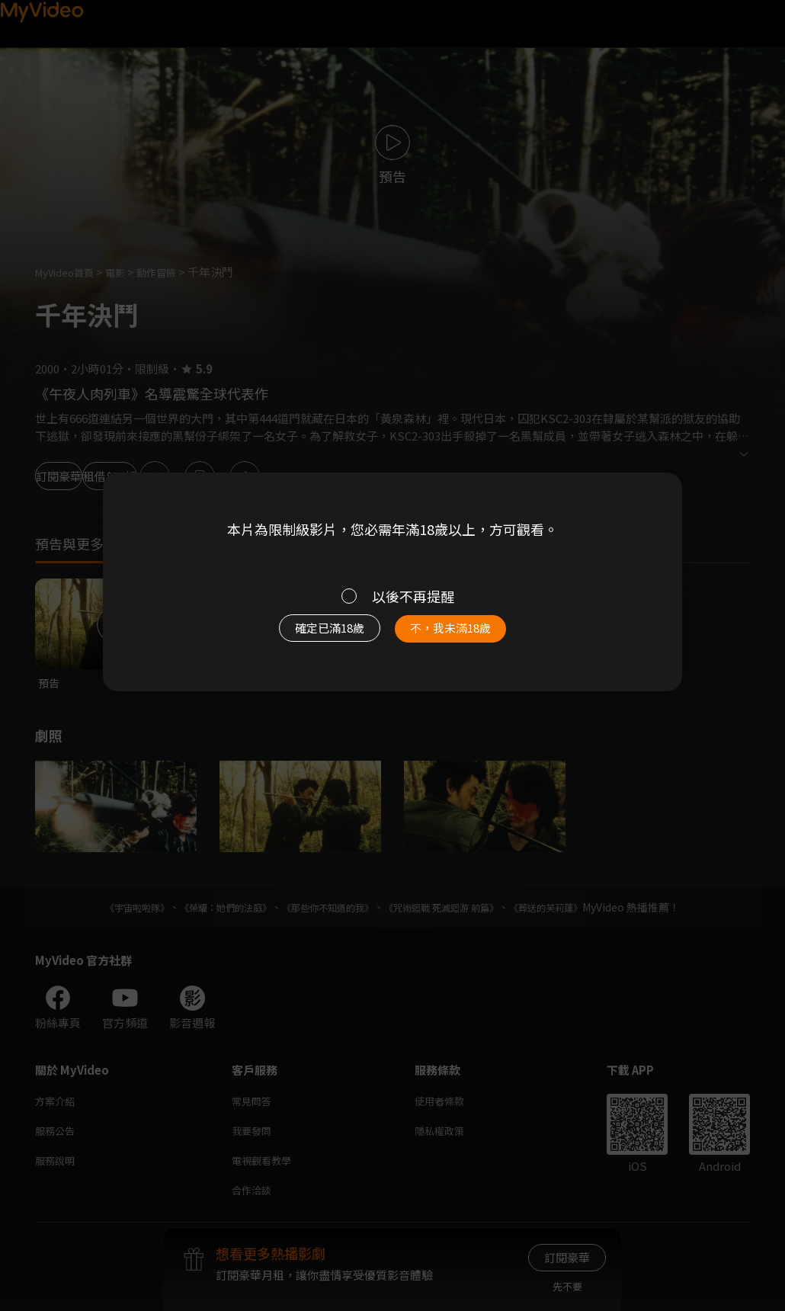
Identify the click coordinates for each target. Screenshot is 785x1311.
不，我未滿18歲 (467, 636)
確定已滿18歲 (312, 636)
